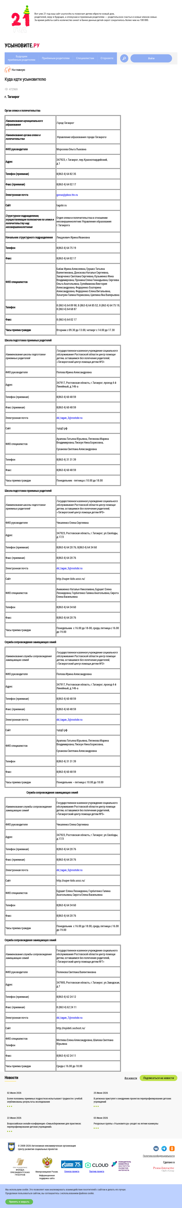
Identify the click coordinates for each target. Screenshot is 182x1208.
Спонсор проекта (71, 1171)
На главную (18, 69)
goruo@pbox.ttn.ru (67, 195)
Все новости (131, 1078)
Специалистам (85, 58)
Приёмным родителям (55, 58)
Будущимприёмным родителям (21, 58)
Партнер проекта (96, 1171)
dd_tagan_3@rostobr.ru (69, 418)
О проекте (107, 58)
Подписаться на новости (158, 1078)
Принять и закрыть (19, 1202)
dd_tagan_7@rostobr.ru (69, 1017)
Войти (151, 58)
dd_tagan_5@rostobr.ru (69, 568)
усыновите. (22, 45)
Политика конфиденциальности (159, 1155)
